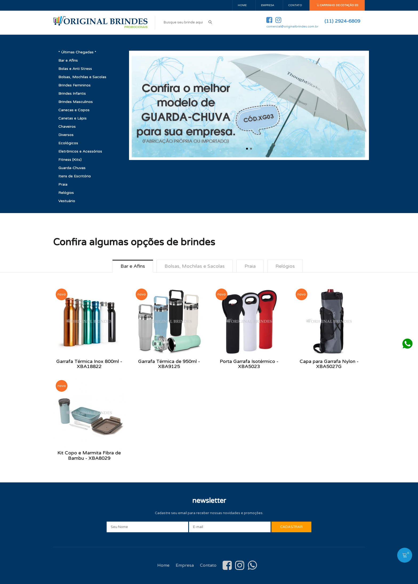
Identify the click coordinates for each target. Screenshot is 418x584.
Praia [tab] (250, 266)
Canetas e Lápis (72, 118)
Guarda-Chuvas (72, 168)
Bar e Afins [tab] (132, 266)
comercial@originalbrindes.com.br (292, 26)
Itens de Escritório (74, 176)
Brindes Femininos (74, 85)
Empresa (267, 5)
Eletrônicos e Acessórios (80, 151)
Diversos (66, 135)
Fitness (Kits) (70, 159)
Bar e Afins (68, 60)
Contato (295, 5)
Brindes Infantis (72, 93)
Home (242, 5)
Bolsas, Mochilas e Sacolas (82, 77)
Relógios (66, 192)
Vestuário (66, 201)
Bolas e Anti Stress (75, 68)
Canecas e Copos (74, 110)
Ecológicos (68, 143)
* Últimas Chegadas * (77, 52)
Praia (62, 184)
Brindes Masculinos (75, 101)
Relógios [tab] (285, 266)
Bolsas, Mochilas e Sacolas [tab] (194, 266)
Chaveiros (67, 126)
